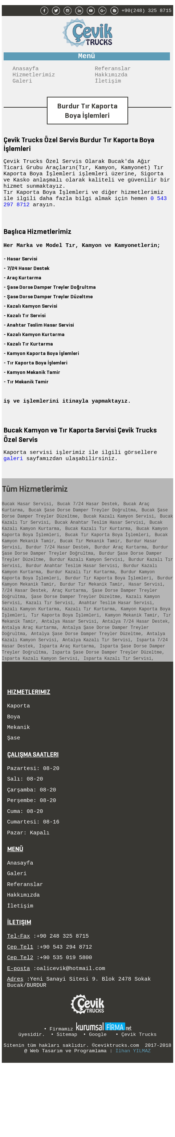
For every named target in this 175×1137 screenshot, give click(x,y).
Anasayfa (26, 71)
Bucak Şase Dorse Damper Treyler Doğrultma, (83, 530)
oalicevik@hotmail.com (71, 1036)
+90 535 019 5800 (66, 1024)
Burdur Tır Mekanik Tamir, (92, 617)
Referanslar (113, 71)
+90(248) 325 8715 (147, 10)
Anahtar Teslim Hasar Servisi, (117, 639)
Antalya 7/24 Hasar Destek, (136, 661)
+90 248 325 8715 (63, 1000)
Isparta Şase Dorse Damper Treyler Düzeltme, (108, 697)
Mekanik (18, 776)
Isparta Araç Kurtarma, (67, 690)
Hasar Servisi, (147, 617)
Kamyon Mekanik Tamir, (132, 654)
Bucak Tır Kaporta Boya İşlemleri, (108, 559)
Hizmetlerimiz (34, 78)
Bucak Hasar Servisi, (28, 523)
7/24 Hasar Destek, (25, 625)
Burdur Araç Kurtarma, (121, 574)
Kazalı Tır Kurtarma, (91, 646)
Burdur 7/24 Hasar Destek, (58, 574)
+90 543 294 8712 (66, 1012)
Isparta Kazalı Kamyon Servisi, (41, 705)
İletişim (108, 85)
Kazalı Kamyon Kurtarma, (32, 646)
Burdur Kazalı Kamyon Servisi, (87, 588)
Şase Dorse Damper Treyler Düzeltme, (77, 632)
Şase (13, 788)
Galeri (22, 85)
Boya (13, 765)
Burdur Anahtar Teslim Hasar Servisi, (73, 596)
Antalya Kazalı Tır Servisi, (97, 683)
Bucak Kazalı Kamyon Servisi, (120, 537)
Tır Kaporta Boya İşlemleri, (66, 654)
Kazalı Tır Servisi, (51, 639)
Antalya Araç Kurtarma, (30, 668)
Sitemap (67, 1105)
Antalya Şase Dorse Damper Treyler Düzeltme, (87, 676)
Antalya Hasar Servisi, (70, 661)
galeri (15, 476)
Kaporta (18, 753)
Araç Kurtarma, (70, 625)
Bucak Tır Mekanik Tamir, (91, 566)
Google (98, 1105)
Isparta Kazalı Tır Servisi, (119, 705)
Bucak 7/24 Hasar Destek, (88, 523)
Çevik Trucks (138, 1105)
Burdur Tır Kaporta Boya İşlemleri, (109, 610)
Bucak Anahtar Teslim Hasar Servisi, (100, 545)
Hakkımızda (111, 78)
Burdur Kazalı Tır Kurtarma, (82, 603)
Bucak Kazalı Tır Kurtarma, (99, 552)
